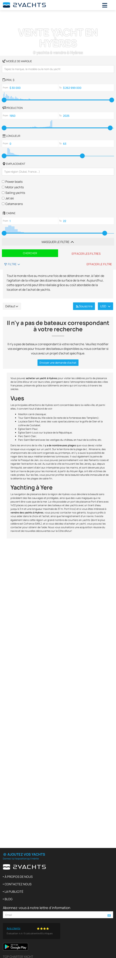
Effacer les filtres (86, 254)
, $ (8, 79)
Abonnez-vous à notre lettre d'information (36, 907)
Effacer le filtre (99, 264)
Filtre (12, 264)
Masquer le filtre (58, 242)
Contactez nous (18, 884)
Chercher (30, 253)
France (42, 15)
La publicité (14, 891)
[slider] (4, 100)
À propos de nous (19, 877)
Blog (8, 899)
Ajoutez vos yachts (24, 854)
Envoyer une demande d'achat (58, 362)
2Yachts (10, 15)
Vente (27, 15)
